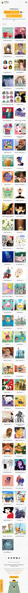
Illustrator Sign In (14, 577)
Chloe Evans (19, 572)
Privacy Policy (10, 573)
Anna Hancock (12, 572)
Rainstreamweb (20, 570)
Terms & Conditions (17, 573)
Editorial (4, 23)
